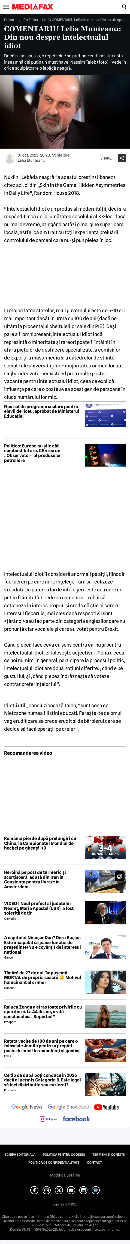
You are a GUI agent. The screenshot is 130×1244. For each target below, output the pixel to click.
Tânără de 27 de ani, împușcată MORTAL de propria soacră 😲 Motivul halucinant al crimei (42, 978)
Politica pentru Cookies (64, 1155)
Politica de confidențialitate (54, 1163)
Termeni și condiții (108, 1155)
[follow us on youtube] (106, 1107)
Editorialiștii (39, 19)
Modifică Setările (65, 1175)
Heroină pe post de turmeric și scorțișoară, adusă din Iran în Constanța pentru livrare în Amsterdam (35, 879)
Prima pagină (15, 19)
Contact (94, 1163)
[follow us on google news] (27, 1107)
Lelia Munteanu (31, 160)
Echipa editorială (20, 1155)
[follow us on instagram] (48, 1119)
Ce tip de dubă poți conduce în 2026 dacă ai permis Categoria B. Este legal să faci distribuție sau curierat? (42, 1080)
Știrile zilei (61, 155)
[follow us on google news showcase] (68, 1107)
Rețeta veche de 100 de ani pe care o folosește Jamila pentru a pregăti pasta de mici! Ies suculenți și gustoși (42, 1046)
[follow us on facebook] (76, 1119)
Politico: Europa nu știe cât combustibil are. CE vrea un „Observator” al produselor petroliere (32, 453)
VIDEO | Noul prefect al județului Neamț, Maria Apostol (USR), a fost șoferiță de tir (39, 908)
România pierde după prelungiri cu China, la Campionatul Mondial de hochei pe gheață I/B (40, 843)
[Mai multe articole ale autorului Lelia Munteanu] (9, 158)
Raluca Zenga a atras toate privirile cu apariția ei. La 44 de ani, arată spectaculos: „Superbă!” (43, 1012)
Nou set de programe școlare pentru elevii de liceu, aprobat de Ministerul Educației (41, 411)
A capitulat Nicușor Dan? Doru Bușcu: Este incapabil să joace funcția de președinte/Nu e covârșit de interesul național (42, 944)
